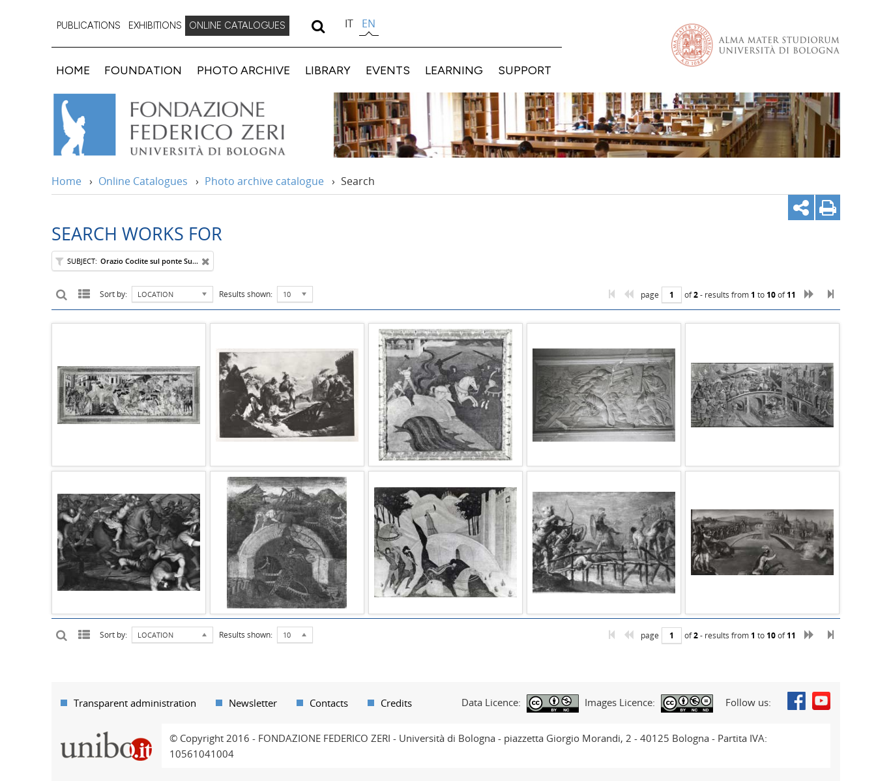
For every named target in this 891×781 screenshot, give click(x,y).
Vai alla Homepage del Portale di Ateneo (755, 45)
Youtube (821, 701)
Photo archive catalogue (264, 181)
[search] (318, 26)
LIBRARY (328, 70)
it (349, 23)
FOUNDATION (143, 70)
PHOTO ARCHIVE (243, 70)
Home (66, 181)
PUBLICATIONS (89, 25)
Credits (396, 702)
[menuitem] (88, 26)
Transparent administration (135, 702)
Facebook (796, 701)
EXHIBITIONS (155, 25)
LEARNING (454, 70)
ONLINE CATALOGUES (237, 25)
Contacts (329, 702)
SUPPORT (524, 70)
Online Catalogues (143, 181)
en (368, 23)
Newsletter (253, 702)
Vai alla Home (186, 125)
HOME (73, 70)
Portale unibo (106, 731)
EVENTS (388, 70)
